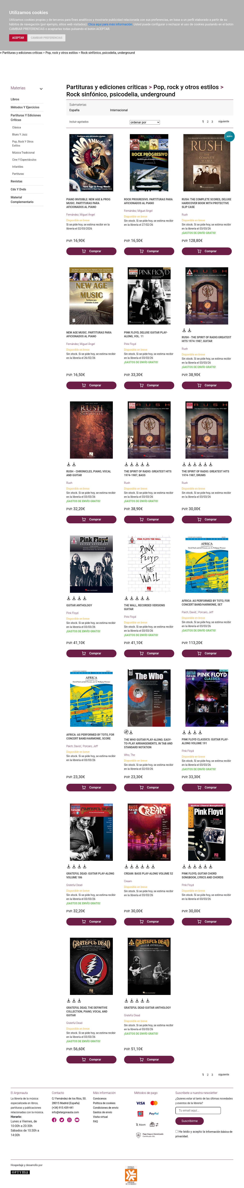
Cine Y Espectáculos (24, 159)
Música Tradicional (23, 152)
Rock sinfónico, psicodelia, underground (108, 53)
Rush (185, 214)
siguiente (223, 121)
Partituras (18, 173)
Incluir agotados (78, 121)
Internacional (119, 110)
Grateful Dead (74, 885)
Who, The (129, 754)
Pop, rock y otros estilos (61, 53)
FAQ (95, 1121)
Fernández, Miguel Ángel (80, 214)
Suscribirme (189, 1121)
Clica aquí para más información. (110, 24)
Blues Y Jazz (19, 134)
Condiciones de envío (105, 1107)
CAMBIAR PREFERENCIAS (46, 37)
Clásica (16, 127)
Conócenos (100, 1098)
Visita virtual (100, 1116)
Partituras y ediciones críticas (22, 53)
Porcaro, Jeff (205, 612)
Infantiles (17, 166)
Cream (128, 881)
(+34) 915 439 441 (63, 1107)
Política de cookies (104, 1103)
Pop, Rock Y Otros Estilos (22, 143)
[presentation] (204, 1147)
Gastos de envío (102, 1112)
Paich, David (189, 612)
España (74, 110)
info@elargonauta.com (65, 1112)
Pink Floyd (130, 344)
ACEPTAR (18, 37)
